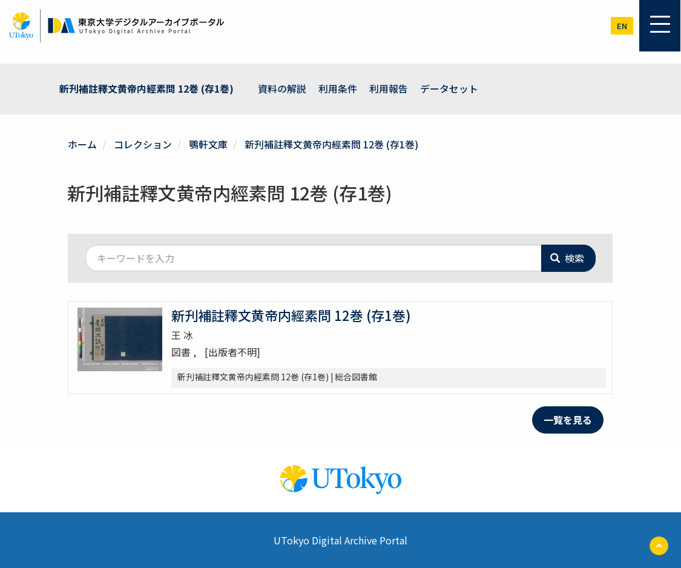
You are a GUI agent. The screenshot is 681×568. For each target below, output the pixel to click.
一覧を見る (568, 419)
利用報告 (388, 88)
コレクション (143, 143)
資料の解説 (282, 88)
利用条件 (337, 88)
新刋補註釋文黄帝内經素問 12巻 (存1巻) (146, 88)
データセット (449, 88)
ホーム (82, 143)
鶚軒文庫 (208, 143)
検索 (567, 257)
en (622, 25)
